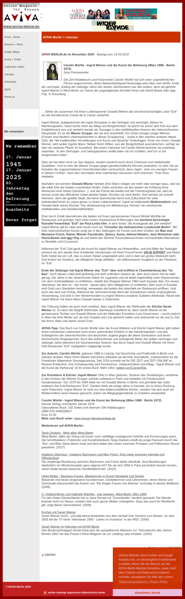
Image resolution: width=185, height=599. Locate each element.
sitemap (61, 592)
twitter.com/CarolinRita (131, 368)
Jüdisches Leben (14, 66)
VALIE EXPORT (155, 252)
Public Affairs (12, 52)
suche (51, 592)
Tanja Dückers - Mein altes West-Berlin (67, 433)
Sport (7, 89)
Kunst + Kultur (12, 59)
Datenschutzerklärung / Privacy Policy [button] (143, 581)
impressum (74, 592)
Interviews (10, 81)
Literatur (9, 74)
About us (9, 96)
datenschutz (89, 592)
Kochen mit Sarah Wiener (59, 512)
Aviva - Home (12, 37)
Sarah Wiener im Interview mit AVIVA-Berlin (70, 526)
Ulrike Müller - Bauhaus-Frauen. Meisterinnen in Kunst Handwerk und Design (93, 476)
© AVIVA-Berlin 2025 (18, 586)
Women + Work (13, 44)
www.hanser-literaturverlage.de (95, 418)
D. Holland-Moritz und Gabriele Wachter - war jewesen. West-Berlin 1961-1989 (94, 494)
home (101, 592)
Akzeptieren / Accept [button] (147, 592)
